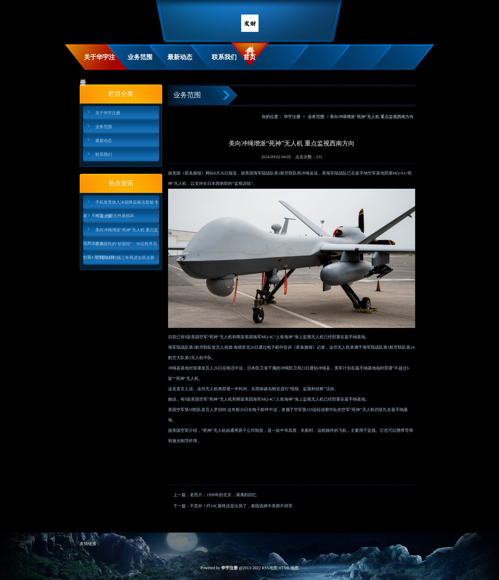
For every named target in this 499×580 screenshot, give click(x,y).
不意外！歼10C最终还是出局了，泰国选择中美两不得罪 (241, 505)
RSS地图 (269, 567)
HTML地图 (289, 567)
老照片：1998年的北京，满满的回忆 (223, 494)
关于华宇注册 (97, 62)
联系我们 (224, 57)
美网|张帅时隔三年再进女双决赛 (124, 257)
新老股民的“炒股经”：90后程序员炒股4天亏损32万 (120, 246)
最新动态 (179, 57)
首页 (249, 57)
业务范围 (140, 57)
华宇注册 (292, 116)
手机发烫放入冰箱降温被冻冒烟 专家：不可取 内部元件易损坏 (121, 204)
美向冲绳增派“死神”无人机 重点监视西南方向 (120, 232)
